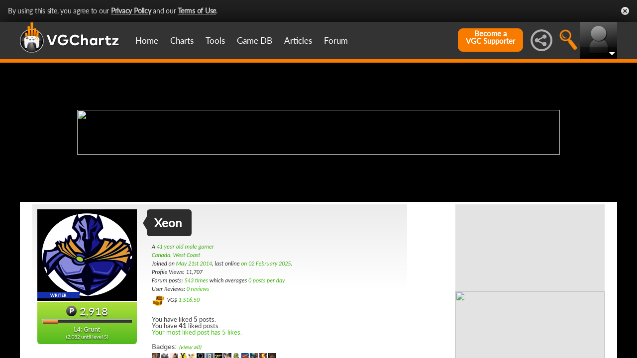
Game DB (254, 40)
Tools (215, 40)
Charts (182, 40)
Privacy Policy (131, 10)
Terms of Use (197, 10)
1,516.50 (189, 299)
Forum (336, 40)
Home (146, 40)
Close (625, 11)
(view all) (190, 347)
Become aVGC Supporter (490, 37)
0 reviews (198, 288)
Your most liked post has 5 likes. (197, 332)
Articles (298, 40)
